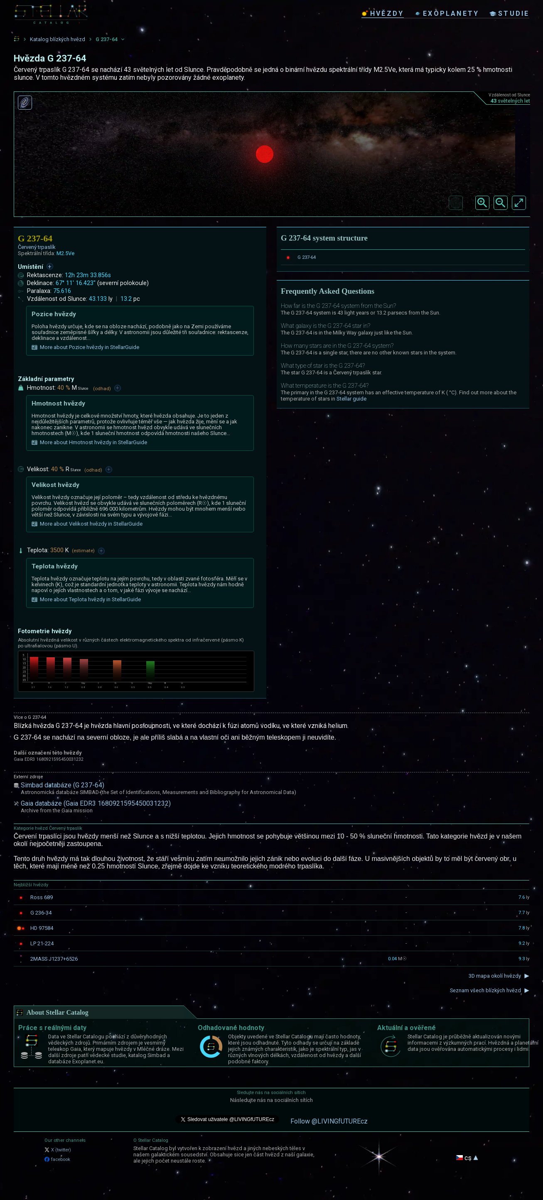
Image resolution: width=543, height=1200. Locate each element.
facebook (57, 1159)
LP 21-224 (42, 943)
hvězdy (382, 13)
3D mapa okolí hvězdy (495, 976)
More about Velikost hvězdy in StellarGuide (87, 524)
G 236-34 (41, 913)
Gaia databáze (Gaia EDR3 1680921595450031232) (96, 803)
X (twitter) (57, 1150)
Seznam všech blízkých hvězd (485, 990)
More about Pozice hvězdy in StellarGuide (85, 347)
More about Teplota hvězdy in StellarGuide (86, 599)
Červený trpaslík (37, 247)
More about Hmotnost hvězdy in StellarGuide (89, 442)
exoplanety (446, 13)
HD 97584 (41, 928)
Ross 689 (41, 897)
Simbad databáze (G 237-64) (62, 785)
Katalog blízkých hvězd (57, 39)
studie (509, 13)
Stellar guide (351, 399)
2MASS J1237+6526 (54, 959)
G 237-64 (306, 257)
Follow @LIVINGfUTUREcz (329, 1121)
